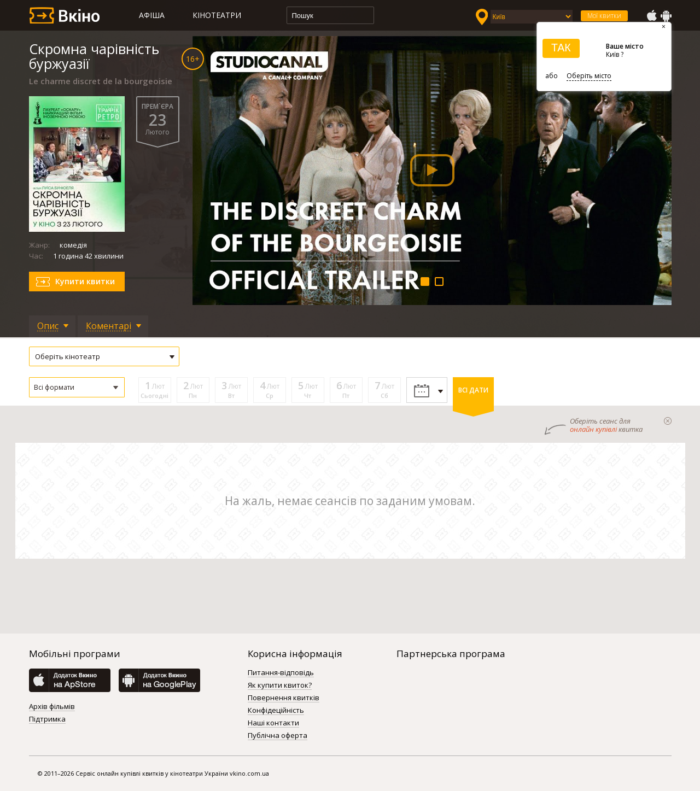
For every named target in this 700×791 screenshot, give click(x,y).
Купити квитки (85, 281)
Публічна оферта (277, 735)
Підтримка (47, 719)
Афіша (152, 15)
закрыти (668, 421)
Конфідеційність (276, 710)
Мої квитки (604, 15)
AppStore (651, 16)
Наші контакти (273, 723)
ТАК (561, 48)
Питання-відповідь (281, 673)
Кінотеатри (216, 15)
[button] (77, 387)
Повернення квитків (283, 698)
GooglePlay (666, 16)
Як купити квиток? (280, 685)
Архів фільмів (52, 706)
